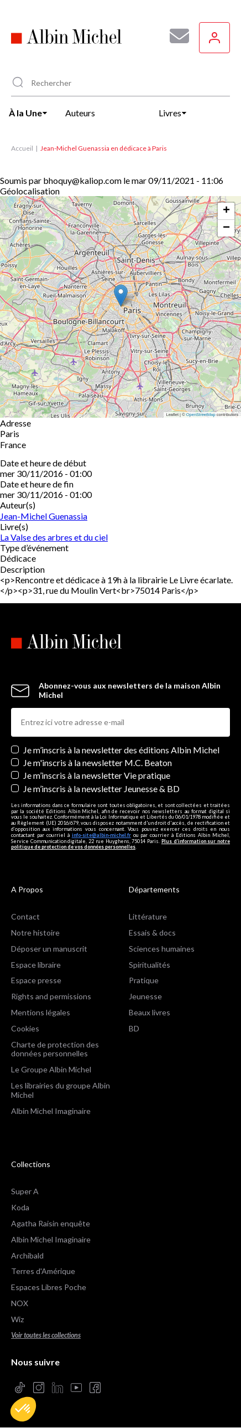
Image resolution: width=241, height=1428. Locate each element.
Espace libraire (36, 964)
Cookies (25, 1028)
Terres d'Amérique (43, 1271)
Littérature (148, 916)
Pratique (144, 980)
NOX (19, 1303)
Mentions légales (40, 1012)
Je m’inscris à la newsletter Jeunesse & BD (101, 788)
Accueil (22, 148)
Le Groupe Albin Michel (51, 1069)
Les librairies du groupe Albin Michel (60, 1090)
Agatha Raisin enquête (50, 1223)
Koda (20, 1207)
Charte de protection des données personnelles (55, 1049)
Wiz (17, 1319)
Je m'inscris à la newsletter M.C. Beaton (97, 762)
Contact (25, 916)
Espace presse (36, 980)
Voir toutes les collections (46, 1335)
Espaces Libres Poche (48, 1287)
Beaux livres (149, 1012)
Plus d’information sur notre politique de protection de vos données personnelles (120, 844)
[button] (23, 1409)
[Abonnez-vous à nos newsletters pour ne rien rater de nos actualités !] (175, 36)
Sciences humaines (162, 948)
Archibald (27, 1255)
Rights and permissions (51, 996)
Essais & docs (152, 932)
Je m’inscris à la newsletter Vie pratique (96, 775)
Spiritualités (149, 964)
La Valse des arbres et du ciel (54, 537)
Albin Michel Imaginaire (51, 1111)
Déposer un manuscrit (49, 948)
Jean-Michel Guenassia (43, 516)
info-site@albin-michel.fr (101, 835)
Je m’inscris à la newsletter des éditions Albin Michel (121, 749)
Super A (25, 1191)
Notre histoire (35, 932)
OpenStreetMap (201, 414)
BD (134, 1028)
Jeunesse (145, 996)
